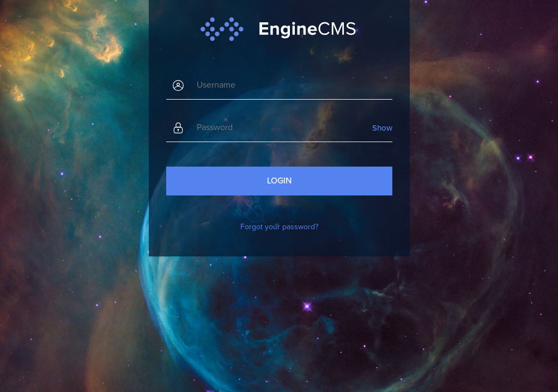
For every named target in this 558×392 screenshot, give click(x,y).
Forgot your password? (279, 226)
